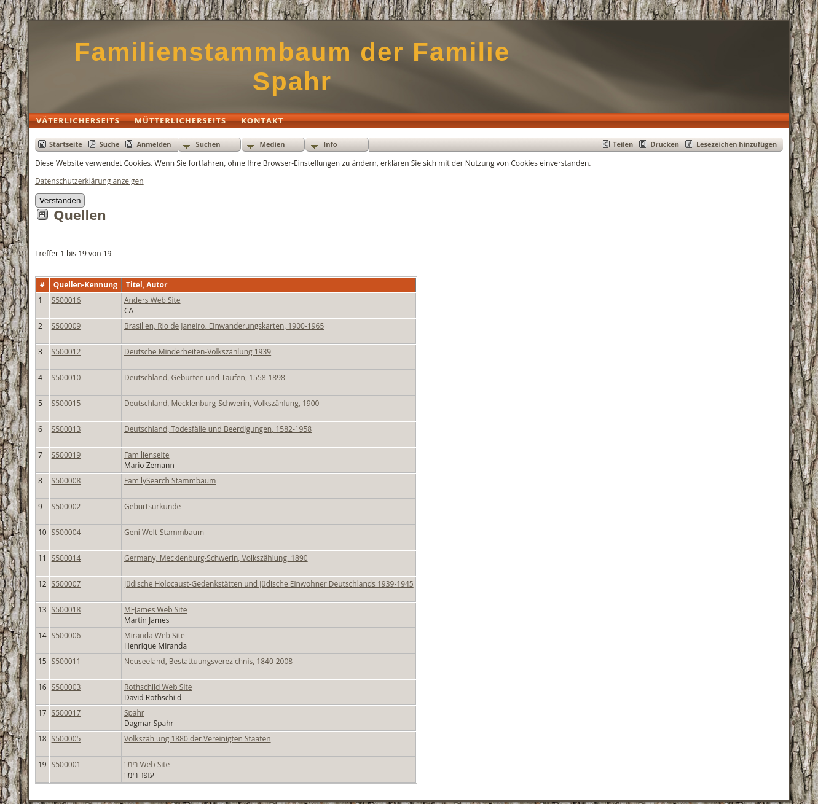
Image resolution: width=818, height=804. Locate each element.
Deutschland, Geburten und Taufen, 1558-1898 (204, 377)
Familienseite (147, 455)
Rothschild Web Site (158, 687)
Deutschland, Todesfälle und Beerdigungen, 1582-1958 (218, 429)
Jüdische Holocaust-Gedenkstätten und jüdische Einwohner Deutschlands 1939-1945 (269, 584)
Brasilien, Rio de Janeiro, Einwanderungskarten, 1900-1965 (224, 326)
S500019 (66, 455)
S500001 (66, 764)
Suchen (208, 144)
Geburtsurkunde (152, 506)
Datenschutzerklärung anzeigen (89, 181)
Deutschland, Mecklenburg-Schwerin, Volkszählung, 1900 (221, 403)
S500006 (66, 635)
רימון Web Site (147, 764)
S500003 (66, 687)
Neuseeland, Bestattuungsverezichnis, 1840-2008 (208, 661)
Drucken (664, 144)
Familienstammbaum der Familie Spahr (292, 66)
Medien (272, 144)
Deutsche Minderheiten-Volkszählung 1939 (197, 351)
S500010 (66, 377)
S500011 (66, 661)
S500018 (66, 609)
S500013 (66, 429)
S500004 (66, 532)
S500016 (66, 300)
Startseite (65, 144)
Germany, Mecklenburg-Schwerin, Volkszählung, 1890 (216, 558)
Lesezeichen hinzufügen (736, 144)
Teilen (623, 144)
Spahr (134, 713)
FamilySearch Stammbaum (170, 480)
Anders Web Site (152, 300)
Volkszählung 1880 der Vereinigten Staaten (197, 738)
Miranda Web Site (154, 635)
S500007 (66, 584)
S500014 (66, 558)
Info (330, 144)
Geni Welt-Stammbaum (164, 532)
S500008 (66, 480)
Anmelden (153, 144)
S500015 (66, 403)
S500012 (66, 351)
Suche (110, 144)
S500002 (66, 506)
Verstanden (60, 200)
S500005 (66, 738)
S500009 (66, 326)
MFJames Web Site (155, 609)
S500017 (66, 713)
